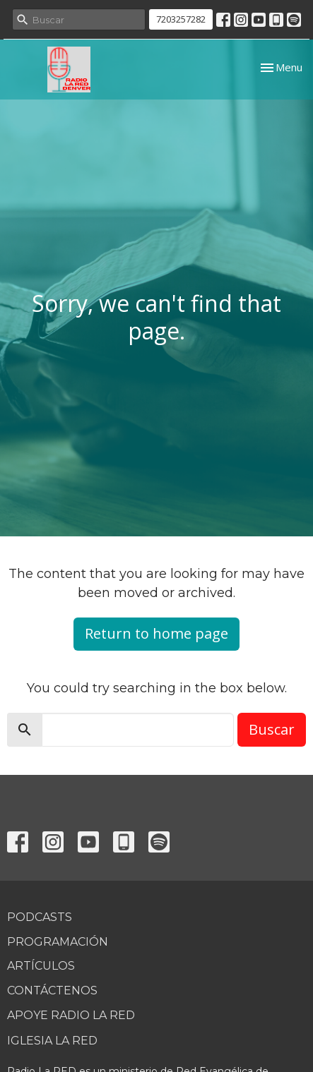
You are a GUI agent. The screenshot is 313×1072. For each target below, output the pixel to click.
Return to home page (156, 633)
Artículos (41, 965)
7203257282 (181, 19)
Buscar (272, 729)
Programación (57, 941)
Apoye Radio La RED (71, 1015)
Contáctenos (52, 990)
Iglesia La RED (52, 1040)
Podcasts (39, 917)
